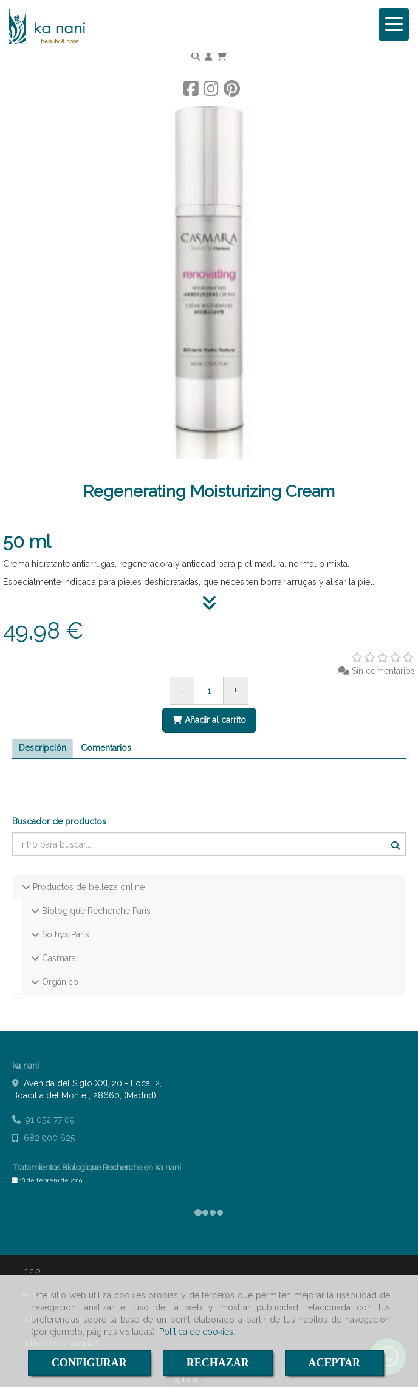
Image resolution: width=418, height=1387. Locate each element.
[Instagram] (211, 92)
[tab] (42, 748)
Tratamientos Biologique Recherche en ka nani (96, 1167)
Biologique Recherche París (95, 911)
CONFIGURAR (89, 1363)
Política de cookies (196, 1332)
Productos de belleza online (87, 887)
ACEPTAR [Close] (334, 1363)
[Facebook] (191, 92)
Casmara (57, 958)
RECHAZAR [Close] (218, 1363)
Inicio (30, 1270)
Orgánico (58, 982)
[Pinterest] (232, 92)
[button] (208, 56)
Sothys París (64, 934)
